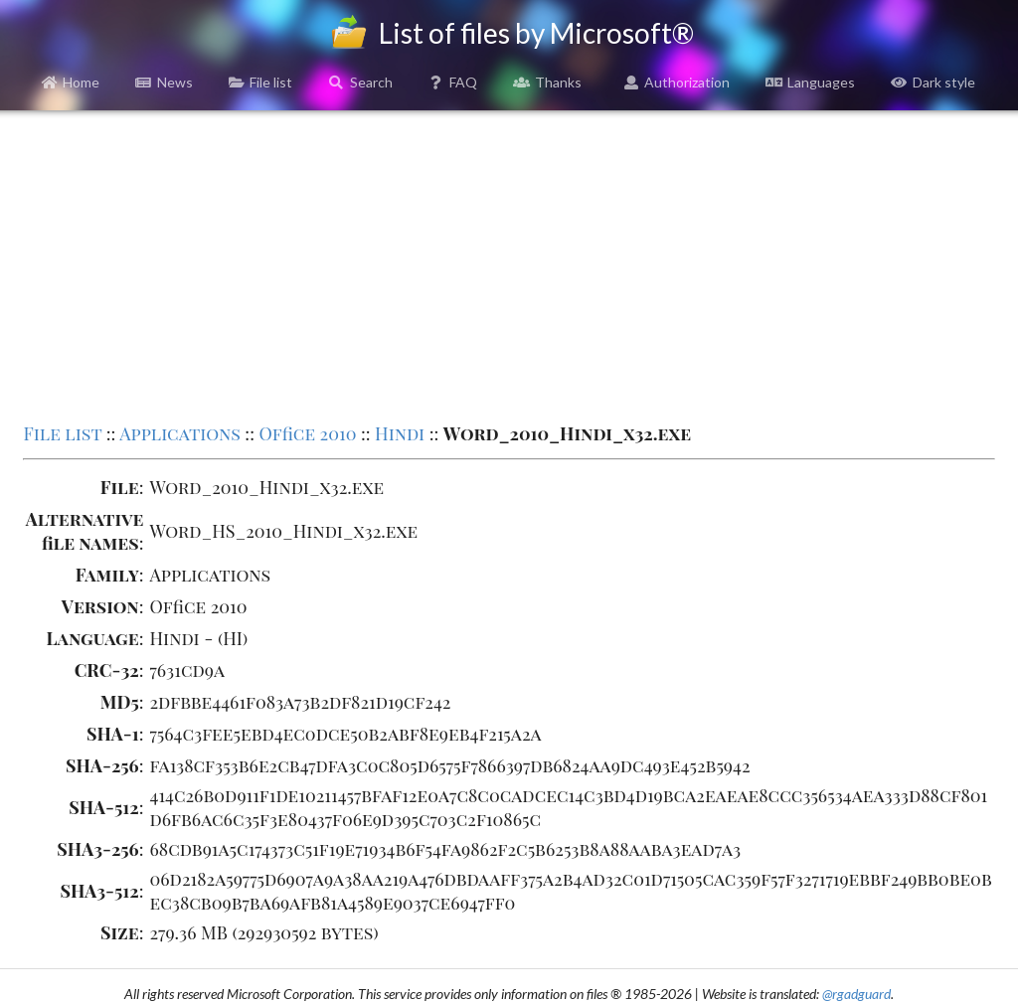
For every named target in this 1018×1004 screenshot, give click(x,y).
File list (261, 82)
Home (71, 82)
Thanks (547, 82)
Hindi (399, 433)
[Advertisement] (509, 264)
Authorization (677, 82)
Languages (810, 82)
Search (360, 82)
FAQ (453, 82)
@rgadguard (856, 993)
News (164, 82)
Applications (180, 433)
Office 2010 (307, 433)
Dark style (933, 82)
